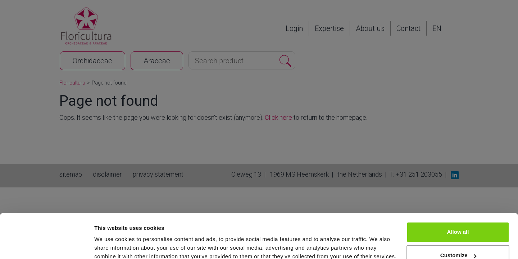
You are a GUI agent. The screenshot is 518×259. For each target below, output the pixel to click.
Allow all (458, 200)
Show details (111, 245)
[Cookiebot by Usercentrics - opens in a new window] (46, 245)
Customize (458, 224)
